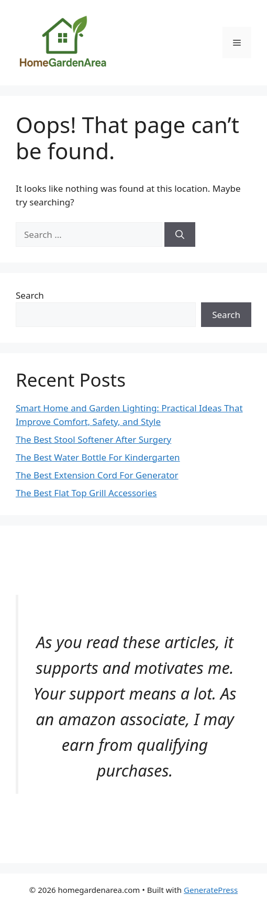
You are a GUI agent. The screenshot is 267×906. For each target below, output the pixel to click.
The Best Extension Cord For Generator (97, 475)
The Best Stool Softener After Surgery (93, 439)
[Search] (179, 234)
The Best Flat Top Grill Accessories (86, 493)
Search (30, 295)
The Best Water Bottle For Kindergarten (98, 457)
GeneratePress (211, 890)
